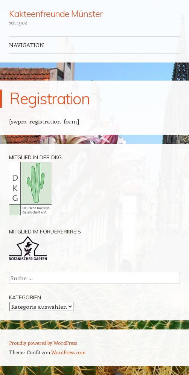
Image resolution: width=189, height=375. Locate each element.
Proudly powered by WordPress (43, 343)
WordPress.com (68, 352)
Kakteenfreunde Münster (55, 13)
